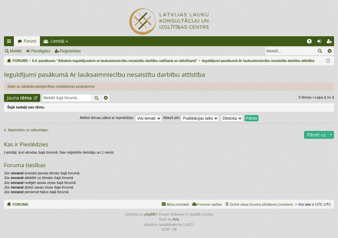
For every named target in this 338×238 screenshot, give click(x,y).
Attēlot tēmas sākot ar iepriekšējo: (120, 118)
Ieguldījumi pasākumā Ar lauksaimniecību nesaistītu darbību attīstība (104, 74)
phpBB (150, 214)
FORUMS (20, 204)
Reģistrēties (70, 51)
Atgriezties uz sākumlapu (28, 130)
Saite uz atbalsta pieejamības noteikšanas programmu (51, 86)
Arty (176, 219)
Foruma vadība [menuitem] (209, 204)
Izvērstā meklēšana (329, 51)
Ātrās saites (10, 42)
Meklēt (15, 51)
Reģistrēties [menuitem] (330, 42)
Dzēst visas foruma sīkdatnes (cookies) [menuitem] (261, 204)
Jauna (19, 98)
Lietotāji (57, 41)
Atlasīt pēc (191, 118)
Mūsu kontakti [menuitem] (178, 204)
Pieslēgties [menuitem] (320, 42)
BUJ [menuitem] (311, 42)
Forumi (30, 41)
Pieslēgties (40, 51)
